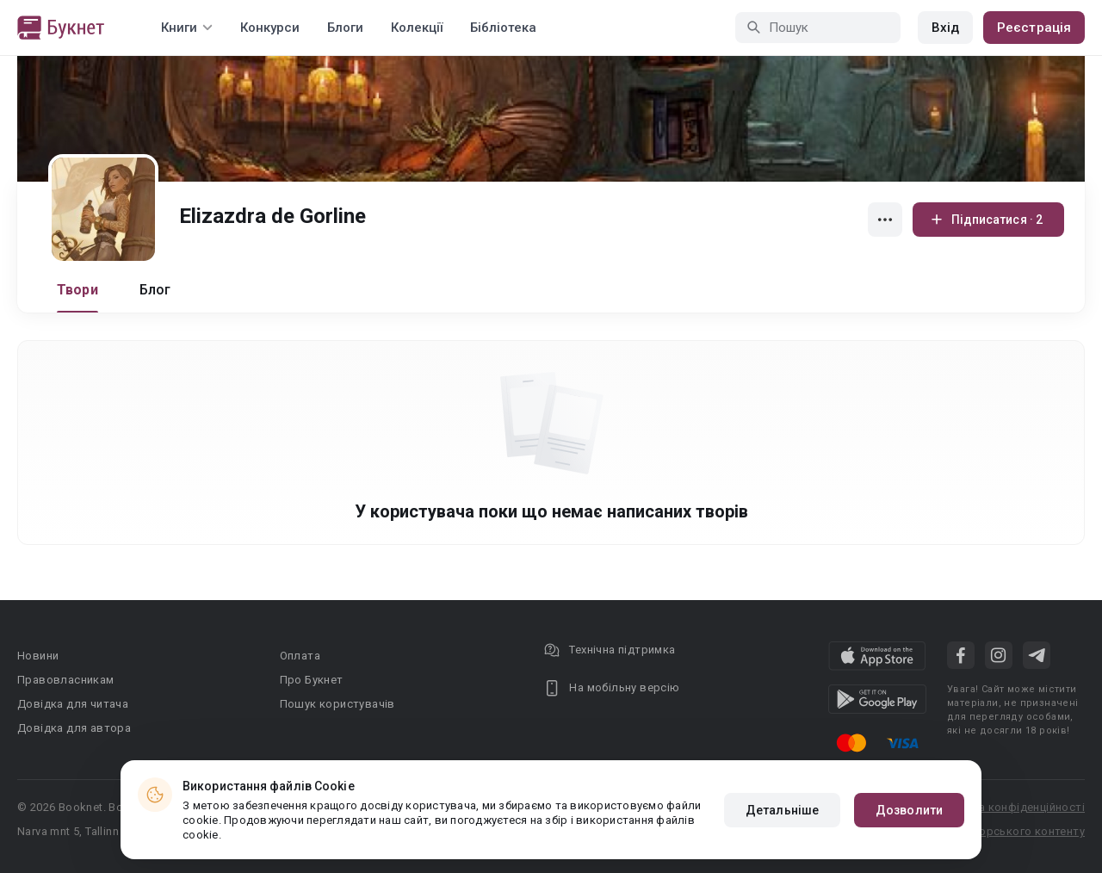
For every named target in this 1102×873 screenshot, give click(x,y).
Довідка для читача (72, 703)
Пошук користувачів (337, 703)
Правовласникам (66, 679)
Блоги (345, 27)
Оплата (300, 655)
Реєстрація (1034, 27)
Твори (77, 290)
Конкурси (270, 27)
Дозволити (909, 810)
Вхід (945, 27)
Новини (38, 655)
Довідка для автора (74, 727)
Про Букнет (312, 679)
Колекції (417, 27)
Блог (155, 290)
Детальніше (782, 810)
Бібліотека (503, 27)
